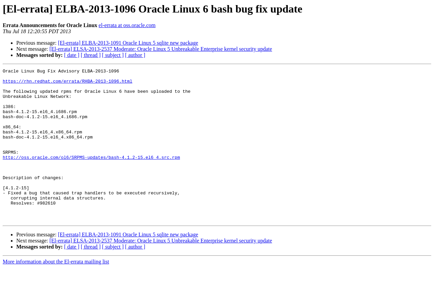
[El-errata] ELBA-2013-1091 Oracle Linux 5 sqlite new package (128, 43)
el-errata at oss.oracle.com (127, 25)
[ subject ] (113, 55)
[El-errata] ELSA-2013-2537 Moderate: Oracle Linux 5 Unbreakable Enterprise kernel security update (161, 49)
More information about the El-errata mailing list (56, 292)
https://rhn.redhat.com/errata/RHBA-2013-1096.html (67, 84)
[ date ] (71, 55)
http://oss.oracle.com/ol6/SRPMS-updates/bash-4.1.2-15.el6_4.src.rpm (91, 175)
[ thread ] (91, 55)
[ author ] (135, 55)
